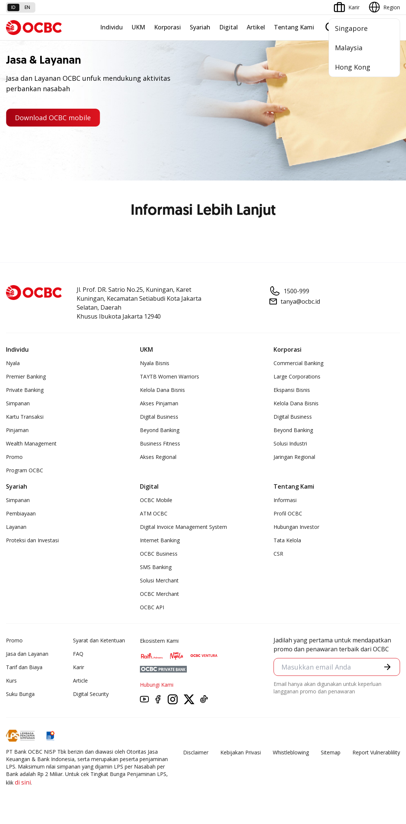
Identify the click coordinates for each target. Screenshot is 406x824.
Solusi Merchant (159, 580)
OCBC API (152, 607)
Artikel (256, 27)
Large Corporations (297, 376)
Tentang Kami (294, 27)
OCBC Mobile (156, 500)
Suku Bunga (20, 693)
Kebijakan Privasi (240, 752)
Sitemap (331, 752)
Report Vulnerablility (376, 752)
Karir (78, 667)
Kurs (11, 680)
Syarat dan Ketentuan (99, 640)
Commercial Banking (298, 363)
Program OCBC (24, 470)
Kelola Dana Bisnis (162, 389)
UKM (138, 27)
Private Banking (25, 389)
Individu (111, 27)
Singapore (351, 28)
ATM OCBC (153, 513)
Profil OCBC (288, 513)
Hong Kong (352, 67)
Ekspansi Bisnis (292, 389)
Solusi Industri (290, 443)
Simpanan (18, 403)
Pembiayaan (21, 513)
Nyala (13, 363)
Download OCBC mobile (53, 117)
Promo (14, 456)
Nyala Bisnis (154, 363)
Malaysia (348, 47)
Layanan (16, 526)
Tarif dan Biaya (24, 667)
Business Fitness (160, 443)
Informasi (285, 500)
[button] (387, 667)
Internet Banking (160, 540)
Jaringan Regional (294, 456)
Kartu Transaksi (25, 416)
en (27, 7)
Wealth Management (31, 443)
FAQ (78, 653)
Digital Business (159, 416)
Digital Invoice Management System (183, 526)
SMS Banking (156, 567)
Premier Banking (26, 376)
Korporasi (167, 27)
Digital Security (91, 693)
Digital (228, 27)
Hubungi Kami (156, 684)
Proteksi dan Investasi (32, 540)
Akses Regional (158, 456)
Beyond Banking (159, 430)
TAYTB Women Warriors (169, 376)
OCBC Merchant (159, 593)
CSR (278, 553)
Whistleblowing (291, 752)
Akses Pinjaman (159, 403)
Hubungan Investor (296, 526)
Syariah (200, 27)
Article (80, 680)
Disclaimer (195, 752)
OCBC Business (159, 553)
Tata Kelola (287, 540)
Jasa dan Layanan (27, 653)
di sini (23, 782)
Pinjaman (17, 430)
